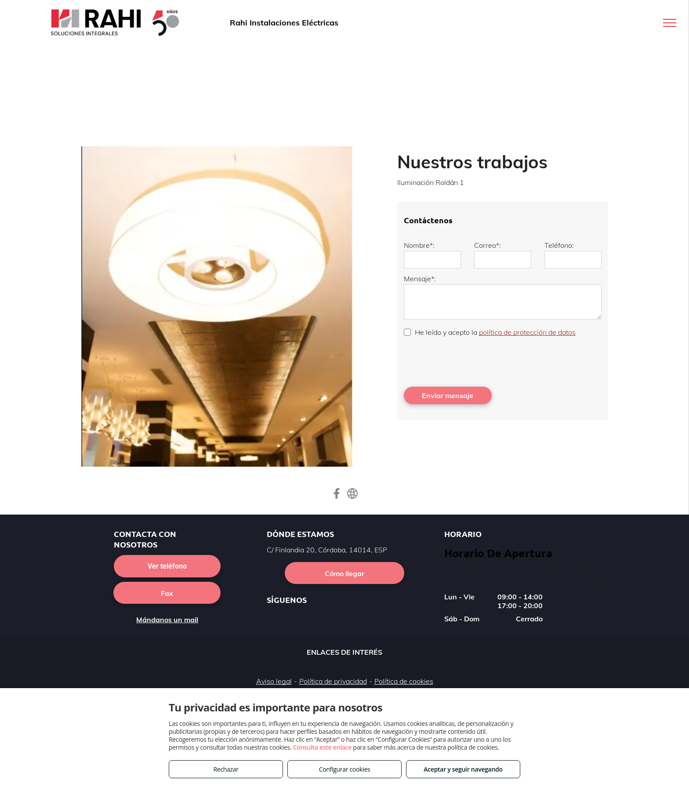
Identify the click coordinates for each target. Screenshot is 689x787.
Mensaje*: (420, 278)
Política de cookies (403, 681)
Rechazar (225, 769)
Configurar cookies (344, 769)
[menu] (669, 22)
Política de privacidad (333, 681)
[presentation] (470, 361)
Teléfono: (559, 245)
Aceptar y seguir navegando (463, 769)
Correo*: (487, 245)
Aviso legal (274, 681)
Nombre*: (419, 245)
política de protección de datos (527, 332)
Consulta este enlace (322, 747)
